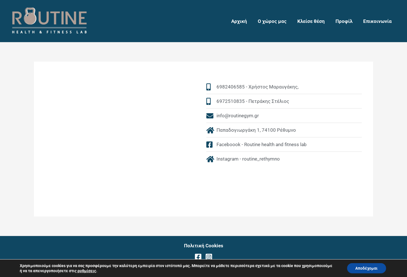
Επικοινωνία (378, 21)
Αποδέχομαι (366, 268)
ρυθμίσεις (86, 271)
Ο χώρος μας (276, 21)
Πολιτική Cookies (203, 245)
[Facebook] (198, 257)
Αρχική (244, 21)
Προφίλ (345, 21)
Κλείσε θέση (314, 21)
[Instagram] (209, 257)
